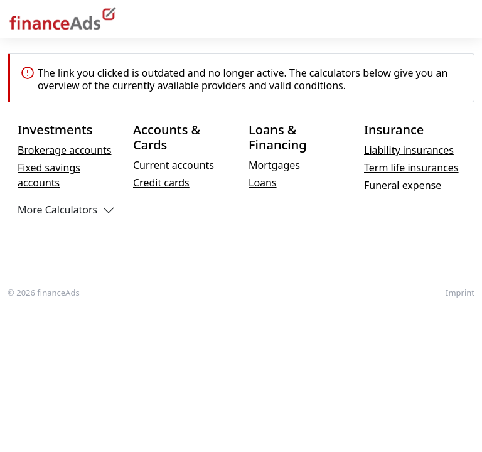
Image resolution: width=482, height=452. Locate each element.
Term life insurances (411, 168)
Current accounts (173, 165)
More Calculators (57, 210)
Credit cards (161, 183)
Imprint (460, 292)
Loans (263, 183)
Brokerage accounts (64, 150)
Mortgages (274, 165)
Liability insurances (409, 150)
